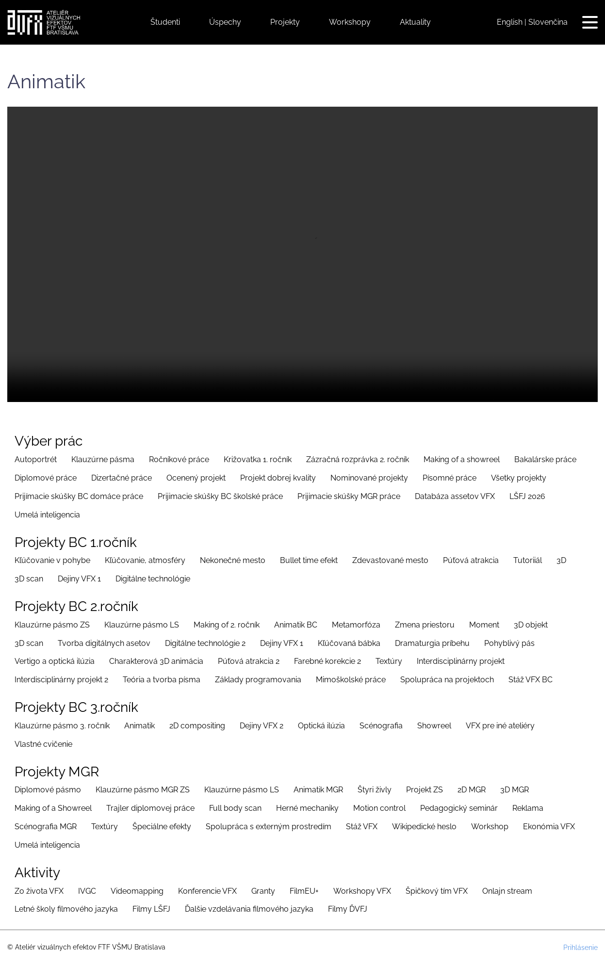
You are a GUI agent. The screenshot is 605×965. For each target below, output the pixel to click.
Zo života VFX (39, 891)
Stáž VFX (361, 826)
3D (561, 560)
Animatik (139, 725)
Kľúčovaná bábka (349, 643)
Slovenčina (548, 22)
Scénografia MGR (46, 826)
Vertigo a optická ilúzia (55, 661)
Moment (484, 624)
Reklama (527, 808)
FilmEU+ (304, 891)
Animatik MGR (318, 789)
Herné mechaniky (307, 808)
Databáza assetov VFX (455, 496)
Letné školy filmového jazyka (66, 909)
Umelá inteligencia (47, 514)
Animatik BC (295, 624)
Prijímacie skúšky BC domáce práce (79, 496)
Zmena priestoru (425, 624)
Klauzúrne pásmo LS (141, 624)
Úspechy (225, 22)
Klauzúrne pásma (102, 459)
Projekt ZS (424, 789)
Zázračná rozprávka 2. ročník (357, 459)
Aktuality (415, 22)
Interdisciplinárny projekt (461, 661)
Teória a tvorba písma (161, 679)
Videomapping (137, 891)
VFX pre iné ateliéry (500, 725)
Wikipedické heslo (424, 826)
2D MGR (472, 789)
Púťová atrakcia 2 (248, 661)
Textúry (389, 661)
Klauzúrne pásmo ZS (52, 624)
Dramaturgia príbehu (432, 643)
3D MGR (514, 789)
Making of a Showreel (53, 808)
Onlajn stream (507, 891)
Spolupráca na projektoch (447, 679)
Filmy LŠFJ (151, 909)
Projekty (285, 22)
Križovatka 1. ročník (258, 459)
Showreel (434, 725)
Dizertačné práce (121, 477)
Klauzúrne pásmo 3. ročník (62, 725)
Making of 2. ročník (227, 624)
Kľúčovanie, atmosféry (145, 560)
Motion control (379, 808)
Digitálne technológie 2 (205, 643)
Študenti (165, 22)
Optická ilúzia (321, 725)
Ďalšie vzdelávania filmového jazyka (249, 909)
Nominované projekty (369, 477)
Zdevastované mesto (390, 560)
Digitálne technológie (152, 578)
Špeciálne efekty (161, 826)
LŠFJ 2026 (527, 496)
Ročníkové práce (179, 459)
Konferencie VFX (207, 891)
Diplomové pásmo (48, 789)
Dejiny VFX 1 (79, 578)
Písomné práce (449, 477)
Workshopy (350, 22)
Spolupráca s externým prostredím (268, 826)
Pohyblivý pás (509, 643)
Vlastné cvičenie (43, 744)
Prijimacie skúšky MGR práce (348, 496)
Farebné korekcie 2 (327, 661)
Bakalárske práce (545, 459)
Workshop (489, 826)
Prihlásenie (580, 947)
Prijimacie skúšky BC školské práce (220, 496)
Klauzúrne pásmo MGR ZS (143, 789)
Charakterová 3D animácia (156, 661)
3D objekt (531, 624)
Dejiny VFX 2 (261, 725)
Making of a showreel (462, 459)
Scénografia (381, 725)
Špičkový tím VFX (437, 891)
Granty (263, 891)
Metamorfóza (356, 624)
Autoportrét (36, 459)
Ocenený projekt (196, 477)
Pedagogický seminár (459, 808)
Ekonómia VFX (549, 826)
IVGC (87, 891)
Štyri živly (375, 789)
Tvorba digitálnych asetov (104, 643)
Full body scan (235, 808)
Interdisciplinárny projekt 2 (61, 679)
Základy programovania (258, 679)
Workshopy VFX (362, 891)
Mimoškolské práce (351, 679)
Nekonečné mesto (232, 560)
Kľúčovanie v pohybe (52, 560)
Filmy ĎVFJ (347, 909)
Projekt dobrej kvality (278, 477)
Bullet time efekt (309, 560)
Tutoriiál (527, 560)
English (510, 22)
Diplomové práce (46, 477)
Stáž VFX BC (530, 679)
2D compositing (197, 725)
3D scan (29, 578)
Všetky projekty (518, 477)
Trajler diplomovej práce (150, 808)
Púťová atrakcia (471, 560)
